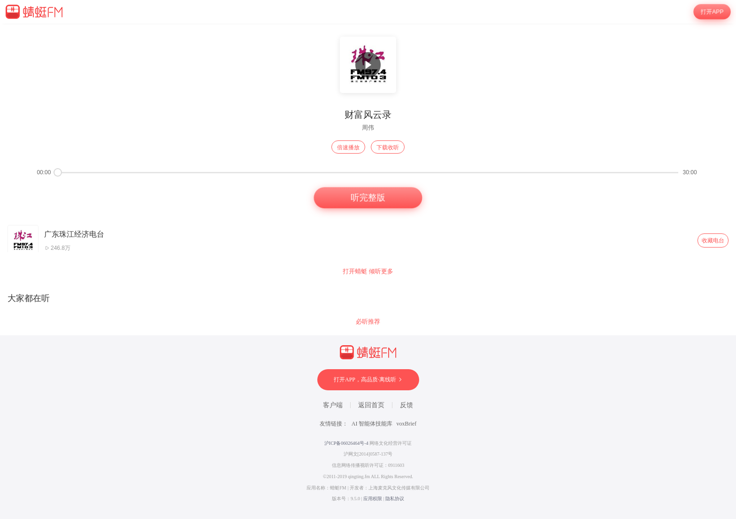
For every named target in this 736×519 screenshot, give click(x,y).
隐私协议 (394, 498)
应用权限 (372, 498)
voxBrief (407, 423)
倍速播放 (348, 147)
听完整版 (368, 197)
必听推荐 (368, 321)
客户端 (333, 405)
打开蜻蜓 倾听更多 (368, 271)
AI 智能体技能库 (372, 423)
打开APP (712, 11)
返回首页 (371, 405)
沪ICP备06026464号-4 (346, 443)
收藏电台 (713, 240)
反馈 (406, 405)
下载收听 (387, 147)
